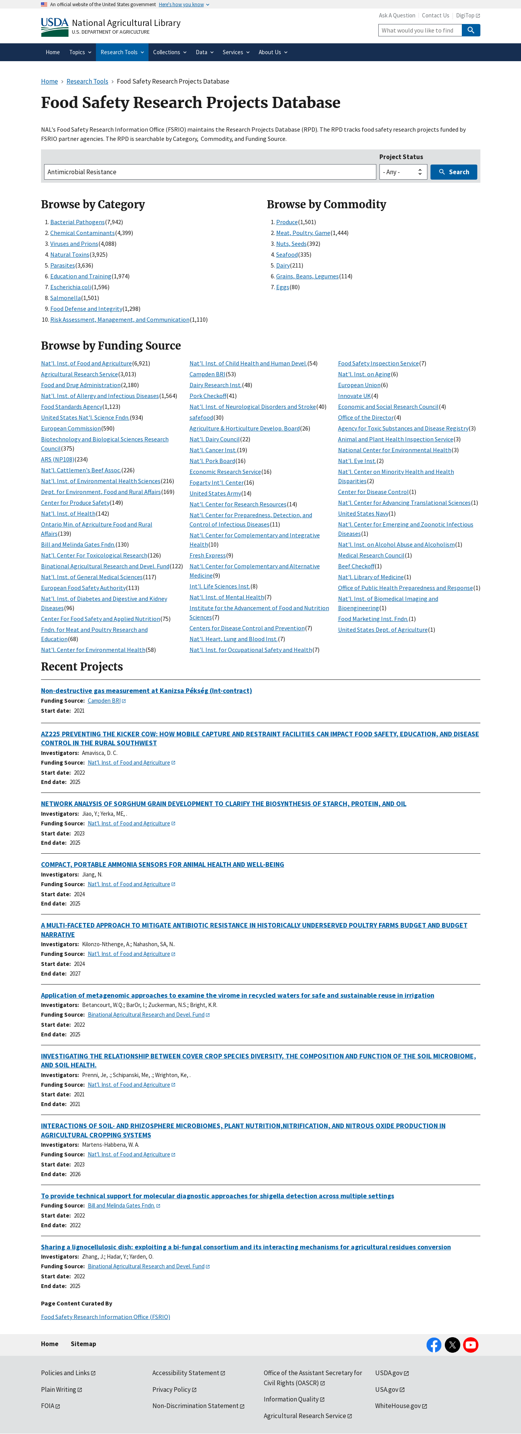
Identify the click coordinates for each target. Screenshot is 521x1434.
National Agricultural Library (126, 22)
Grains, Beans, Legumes (307, 276)
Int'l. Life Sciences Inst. (220, 586)
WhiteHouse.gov (398, 1405)
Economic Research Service (225, 471)
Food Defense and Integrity (86, 308)
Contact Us (435, 15)
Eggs (282, 287)
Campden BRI (207, 374)
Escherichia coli (70, 287)
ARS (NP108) (57, 459)
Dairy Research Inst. (216, 385)
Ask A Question (397, 15)
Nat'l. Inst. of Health (68, 513)
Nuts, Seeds (291, 243)
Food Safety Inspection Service (378, 363)
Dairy (283, 265)
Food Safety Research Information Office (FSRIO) (105, 1317)
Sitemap (83, 1344)
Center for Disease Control (373, 492)
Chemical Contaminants (82, 233)
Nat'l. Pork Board (212, 461)
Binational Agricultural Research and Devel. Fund (105, 566)
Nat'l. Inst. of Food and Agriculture (86, 363)
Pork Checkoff (208, 396)
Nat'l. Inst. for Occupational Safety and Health (251, 650)
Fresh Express (208, 555)
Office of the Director (366, 417)
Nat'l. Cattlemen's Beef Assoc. (81, 470)
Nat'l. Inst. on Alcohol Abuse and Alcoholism (396, 544)
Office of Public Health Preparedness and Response (405, 588)
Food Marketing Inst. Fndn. (373, 619)
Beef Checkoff (356, 566)
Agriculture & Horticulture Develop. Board (245, 428)
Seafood (287, 254)
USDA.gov (389, 1373)
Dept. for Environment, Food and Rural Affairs (101, 492)
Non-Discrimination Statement (195, 1405)
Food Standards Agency (71, 406)
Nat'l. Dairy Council (215, 439)
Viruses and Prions (74, 243)
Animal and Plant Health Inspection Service (395, 439)
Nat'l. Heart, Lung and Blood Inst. (234, 639)
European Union (359, 385)
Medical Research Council (371, 555)
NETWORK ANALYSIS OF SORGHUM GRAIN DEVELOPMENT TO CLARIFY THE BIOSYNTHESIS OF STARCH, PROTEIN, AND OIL (224, 803)
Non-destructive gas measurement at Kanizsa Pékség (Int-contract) (146, 690)
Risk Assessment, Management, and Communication (120, 319)
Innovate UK (354, 396)
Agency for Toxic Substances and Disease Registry (403, 428)
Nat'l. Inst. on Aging (364, 374)
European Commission (71, 428)
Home (49, 1344)
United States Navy (363, 513)
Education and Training (80, 276)
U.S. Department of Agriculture (111, 31)
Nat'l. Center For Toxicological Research (94, 555)
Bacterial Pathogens (77, 222)
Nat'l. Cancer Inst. (213, 450)
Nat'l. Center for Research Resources (238, 504)
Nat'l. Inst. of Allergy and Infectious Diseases (100, 396)
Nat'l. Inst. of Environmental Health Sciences (101, 481)
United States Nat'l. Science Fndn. (85, 417)
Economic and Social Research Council (388, 406)
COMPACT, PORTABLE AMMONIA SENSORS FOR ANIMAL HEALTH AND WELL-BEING (162, 864)
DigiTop (465, 15)
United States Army (215, 493)
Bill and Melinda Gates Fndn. (78, 544)
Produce (287, 222)
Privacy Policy (171, 1389)
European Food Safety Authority (83, 588)
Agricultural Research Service (79, 374)
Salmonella (65, 298)
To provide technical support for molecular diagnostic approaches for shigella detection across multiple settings (217, 1195)
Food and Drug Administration (81, 385)
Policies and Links (65, 1373)
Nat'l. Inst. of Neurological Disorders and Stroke (253, 406)
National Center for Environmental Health (394, 450)
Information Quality (291, 1399)
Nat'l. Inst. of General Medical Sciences (92, 577)
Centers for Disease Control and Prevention (247, 628)
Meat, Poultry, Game (303, 233)
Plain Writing (58, 1389)
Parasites (62, 265)
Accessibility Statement (185, 1373)
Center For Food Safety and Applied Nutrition (100, 619)
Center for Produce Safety (75, 502)
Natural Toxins (69, 254)
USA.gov (386, 1389)
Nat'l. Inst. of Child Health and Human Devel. (248, 363)
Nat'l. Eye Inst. (357, 461)
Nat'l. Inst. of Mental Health (227, 597)
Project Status (401, 157)
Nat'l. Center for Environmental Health (93, 650)
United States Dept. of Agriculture (383, 629)
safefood (201, 417)
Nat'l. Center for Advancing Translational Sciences (404, 502)
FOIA (47, 1405)
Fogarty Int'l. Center (217, 482)
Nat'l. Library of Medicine (371, 577)
